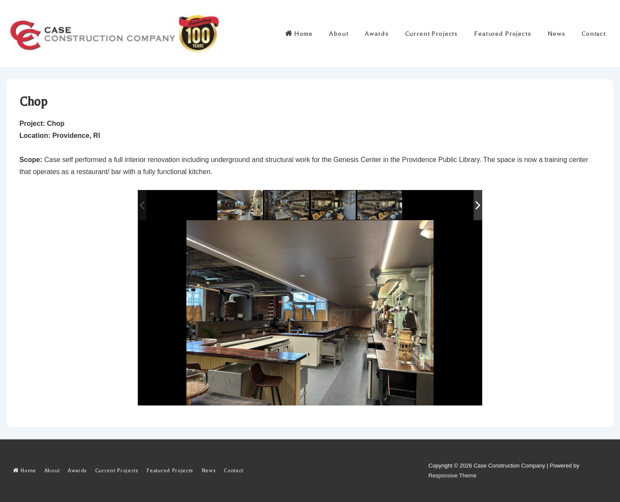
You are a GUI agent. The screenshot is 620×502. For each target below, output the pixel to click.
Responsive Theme (452, 475)
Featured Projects (502, 33)
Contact (594, 33)
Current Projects (431, 33)
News (556, 33)
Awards (376, 33)
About (338, 33)
